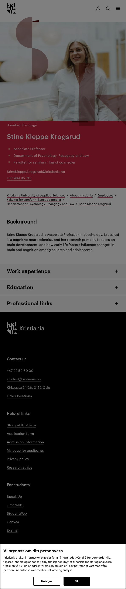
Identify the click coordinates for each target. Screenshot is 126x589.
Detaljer (46, 581)
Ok (77, 581)
